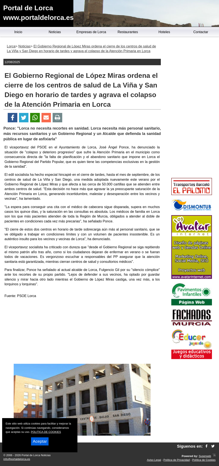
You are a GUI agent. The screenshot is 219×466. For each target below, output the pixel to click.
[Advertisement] (82, 332)
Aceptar (40, 441)
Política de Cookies (204, 460)
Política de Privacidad (176, 460)
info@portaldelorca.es (16, 459)
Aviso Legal (154, 460)
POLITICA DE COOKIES (46, 431)
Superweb (205, 456)
